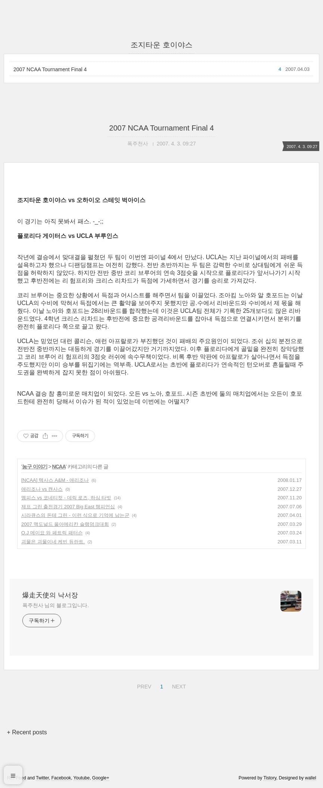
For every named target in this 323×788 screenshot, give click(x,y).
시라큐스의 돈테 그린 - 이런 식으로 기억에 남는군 (75, 515)
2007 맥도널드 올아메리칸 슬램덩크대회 (65, 524)
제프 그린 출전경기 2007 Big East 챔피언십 (68, 506)
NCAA (59, 467)
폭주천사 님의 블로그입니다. (55, 605)
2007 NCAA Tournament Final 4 (50, 69)
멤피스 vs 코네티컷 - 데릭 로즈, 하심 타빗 (66, 497)
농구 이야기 (34, 467)
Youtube (81, 778)
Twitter (42, 778)
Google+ (100, 778)
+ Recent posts (27, 732)
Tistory (269, 778)
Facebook (61, 778)
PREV (143, 685)
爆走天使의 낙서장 (50, 595)
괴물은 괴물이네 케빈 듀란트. (53, 541)
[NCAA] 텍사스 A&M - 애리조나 (55, 480)
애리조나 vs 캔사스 (42, 489)
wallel (310, 778)
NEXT (178, 685)
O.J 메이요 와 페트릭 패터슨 (52, 533)
